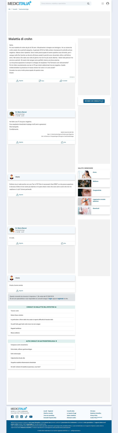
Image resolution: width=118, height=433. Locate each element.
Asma (94, 172)
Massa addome (15, 333)
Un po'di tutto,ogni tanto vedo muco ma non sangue (25, 324)
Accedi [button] (45, 411)
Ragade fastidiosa (16, 328)
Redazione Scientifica (95, 413)
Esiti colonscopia (16, 353)
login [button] (50, 299)
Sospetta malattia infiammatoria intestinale (23, 362)
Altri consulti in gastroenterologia (41, 341)
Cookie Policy (93, 417)
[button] (19, 81)
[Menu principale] (102, 3)
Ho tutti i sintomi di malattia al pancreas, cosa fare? (25, 367)
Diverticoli (96, 208)
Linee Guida (29, 424)
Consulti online (70, 411)
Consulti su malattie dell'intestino (42, 307)
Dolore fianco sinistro (17, 315)
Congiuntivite (97, 190)
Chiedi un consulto (48, 413)
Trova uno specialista (49, 415)
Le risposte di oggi (71, 413)
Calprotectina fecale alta (18, 358)
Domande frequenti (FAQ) (50, 417)
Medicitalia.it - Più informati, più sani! (19, 3)
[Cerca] (89, 3)
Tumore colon (15, 311)
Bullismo (95, 181)
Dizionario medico (71, 417)
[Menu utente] (107, 3)
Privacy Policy (93, 415)
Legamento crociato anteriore (99, 200)
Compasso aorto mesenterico (19, 345)
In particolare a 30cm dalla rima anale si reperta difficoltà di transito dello (32, 319)
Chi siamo (92, 411)
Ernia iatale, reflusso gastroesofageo (21, 349)
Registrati (50, 411)
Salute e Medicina (71, 415)
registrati (60, 299)
